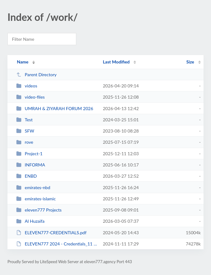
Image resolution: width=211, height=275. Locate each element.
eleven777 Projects (39, 209)
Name (22, 61)
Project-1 (29, 153)
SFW (25, 130)
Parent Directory (36, 74)
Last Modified (116, 61)
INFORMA (30, 164)
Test (24, 119)
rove (24, 142)
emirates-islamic (36, 198)
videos (26, 85)
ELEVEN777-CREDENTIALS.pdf (51, 232)
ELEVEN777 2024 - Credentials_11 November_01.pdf (56, 243)
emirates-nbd (33, 187)
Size (190, 61)
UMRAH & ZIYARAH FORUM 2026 (54, 108)
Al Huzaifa (30, 221)
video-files (30, 97)
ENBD (26, 176)
